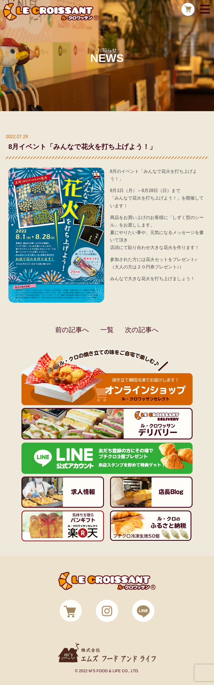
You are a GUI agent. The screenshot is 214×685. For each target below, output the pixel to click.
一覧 (107, 329)
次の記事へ (142, 329)
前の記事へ (72, 329)
